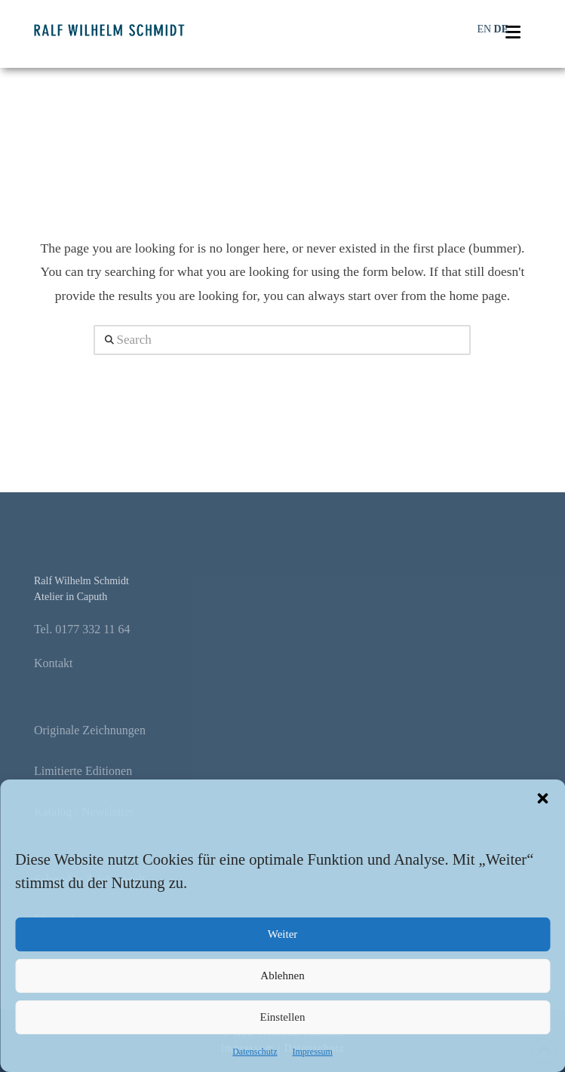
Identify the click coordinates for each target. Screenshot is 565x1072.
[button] (542, 798)
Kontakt (53, 663)
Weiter (283, 934)
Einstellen (283, 1017)
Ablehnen (282, 975)
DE (501, 29)
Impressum (312, 1051)
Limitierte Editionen (83, 770)
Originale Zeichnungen (90, 730)
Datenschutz (254, 1051)
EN (484, 29)
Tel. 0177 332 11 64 (82, 629)
